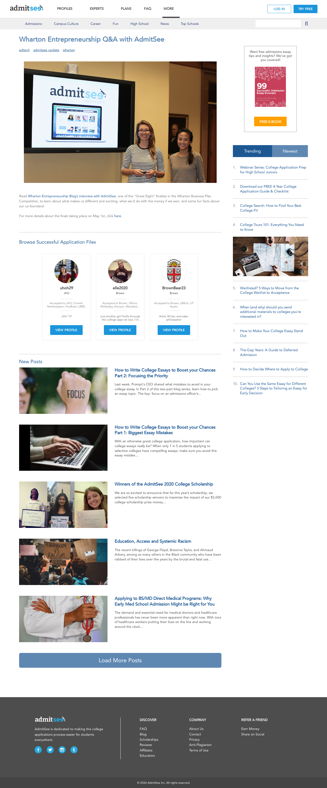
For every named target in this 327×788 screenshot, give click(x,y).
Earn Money (250, 729)
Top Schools (190, 24)
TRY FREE (305, 9)
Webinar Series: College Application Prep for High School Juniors (273, 169)
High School (139, 24)
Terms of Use (199, 750)
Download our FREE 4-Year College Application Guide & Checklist (268, 188)
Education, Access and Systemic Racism (153, 541)
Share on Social (252, 734)
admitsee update (46, 50)
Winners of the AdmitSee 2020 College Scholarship (164, 484)
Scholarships (149, 740)
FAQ (147, 9)
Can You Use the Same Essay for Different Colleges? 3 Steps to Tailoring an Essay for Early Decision (273, 388)
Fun (115, 24)
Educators (147, 756)
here (117, 216)
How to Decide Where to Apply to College (274, 369)
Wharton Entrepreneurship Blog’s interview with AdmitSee (72, 196)
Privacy (194, 740)
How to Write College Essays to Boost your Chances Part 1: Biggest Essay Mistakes (165, 430)
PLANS (126, 9)
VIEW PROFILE (66, 330)
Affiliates (146, 750)
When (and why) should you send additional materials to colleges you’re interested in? (270, 312)
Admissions (33, 24)
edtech (24, 50)
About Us (196, 729)
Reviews (146, 745)
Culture (66, 24)
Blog (143, 734)
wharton (69, 50)
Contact (195, 734)
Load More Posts (120, 660)
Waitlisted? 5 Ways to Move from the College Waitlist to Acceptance (269, 290)
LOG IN (279, 9)
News (165, 24)
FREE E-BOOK (270, 122)
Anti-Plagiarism (200, 745)
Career (96, 24)
